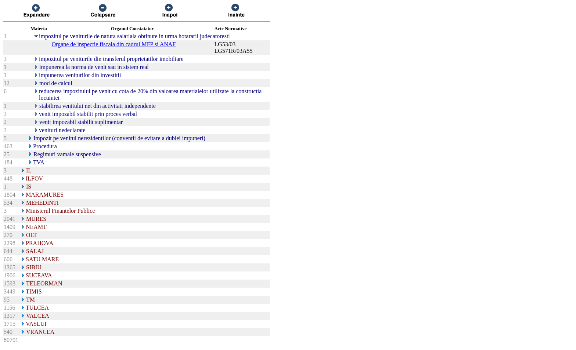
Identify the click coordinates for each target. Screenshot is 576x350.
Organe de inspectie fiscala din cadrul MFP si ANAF (114, 44)
